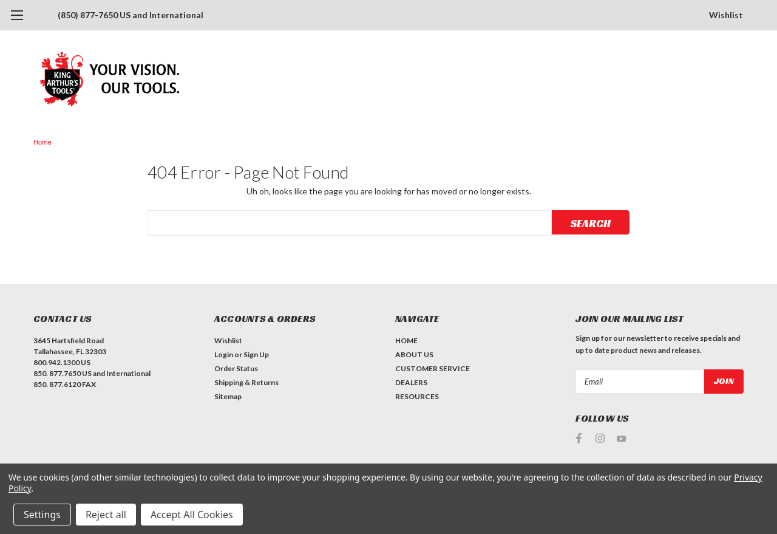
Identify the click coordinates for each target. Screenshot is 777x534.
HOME (406, 340)
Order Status (236, 368)
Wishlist (726, 15)
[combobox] (350, 223)
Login (223, 354)
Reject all (106, 514)
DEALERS (411, 382)
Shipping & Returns (246, 382)
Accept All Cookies (192, 514)
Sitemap (228, 396)
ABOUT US (414, 354)
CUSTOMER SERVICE (432, 368)
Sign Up (256, 354)
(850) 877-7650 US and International (130, 15)
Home (42, 142)
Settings (42, 514)
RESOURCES (417, 396)
